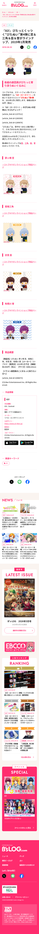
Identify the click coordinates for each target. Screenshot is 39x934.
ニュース (5, 856)
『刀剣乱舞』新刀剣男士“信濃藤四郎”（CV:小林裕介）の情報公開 (27, 746)
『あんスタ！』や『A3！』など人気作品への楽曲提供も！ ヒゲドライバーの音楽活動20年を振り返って (28, 522)
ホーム (3, 12)
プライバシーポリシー (22, 897)
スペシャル (11, 12)
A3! (17, 12)
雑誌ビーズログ (7, 860)
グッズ (10, 25)
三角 (26, 143)
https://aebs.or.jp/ (26, 922)
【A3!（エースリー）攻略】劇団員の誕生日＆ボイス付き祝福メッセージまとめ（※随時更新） (11, 719)
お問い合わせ (6, 897)
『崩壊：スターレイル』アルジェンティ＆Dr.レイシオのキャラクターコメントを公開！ (27, 719)
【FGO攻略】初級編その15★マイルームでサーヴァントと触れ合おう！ (11, 746)
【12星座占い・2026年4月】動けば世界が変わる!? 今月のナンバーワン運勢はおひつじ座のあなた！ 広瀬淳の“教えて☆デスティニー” (10, 523)
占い (21, 860)
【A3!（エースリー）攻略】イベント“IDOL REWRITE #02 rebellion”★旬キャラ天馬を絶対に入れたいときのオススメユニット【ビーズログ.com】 (10, 552)
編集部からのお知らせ (27, 865)
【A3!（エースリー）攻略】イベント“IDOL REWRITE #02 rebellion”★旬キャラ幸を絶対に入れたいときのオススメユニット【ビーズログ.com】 (28, 552)
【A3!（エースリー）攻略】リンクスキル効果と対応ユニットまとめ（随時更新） (19, 694)
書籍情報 (5, 865)
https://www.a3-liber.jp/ (13, 423)
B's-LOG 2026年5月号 (19, 621)
